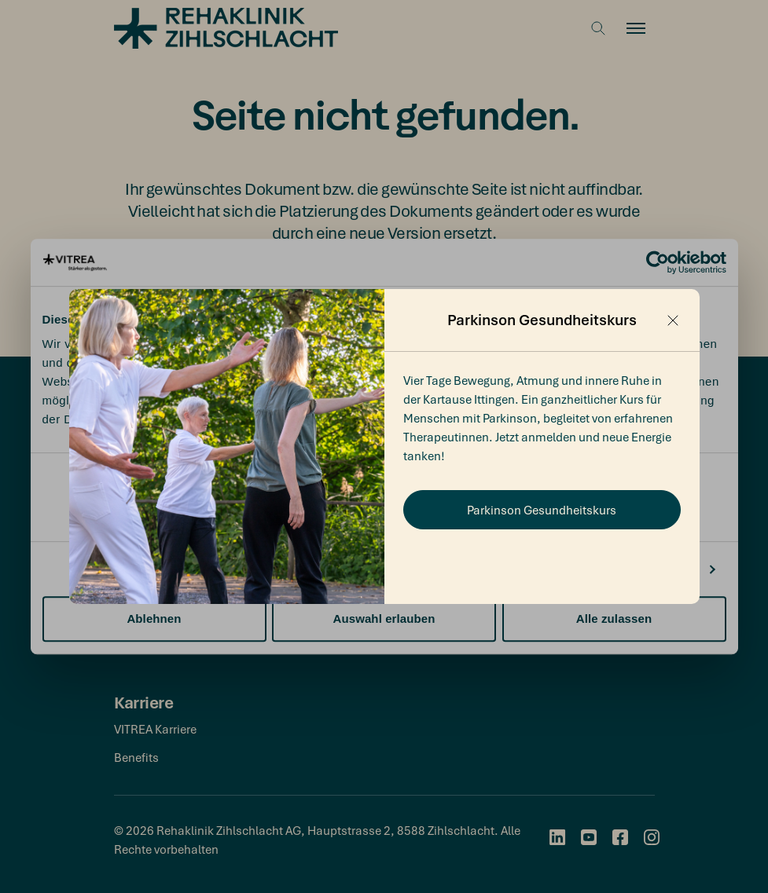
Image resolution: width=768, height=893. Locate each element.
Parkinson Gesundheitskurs (541, 510)
